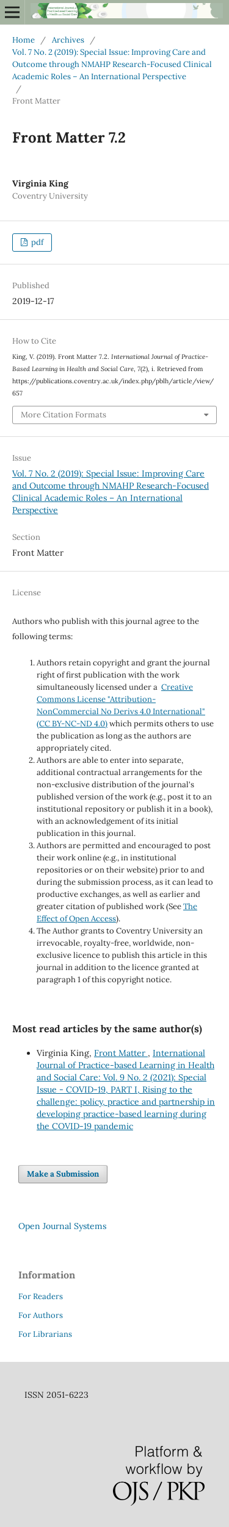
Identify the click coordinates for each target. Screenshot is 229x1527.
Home (23, 40)
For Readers (40, 1296)
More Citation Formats (63, 414)
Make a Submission (63, 1174)
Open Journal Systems (62, 1226)
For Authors (40, 1315)
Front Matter (121, 1052)
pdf (36, 242)
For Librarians (45, 1334)
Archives (68, 40)
